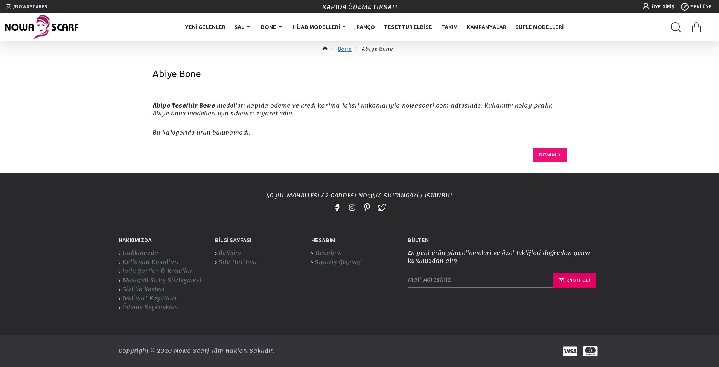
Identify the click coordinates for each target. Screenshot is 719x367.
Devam (547, 154)
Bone (345, 49)
